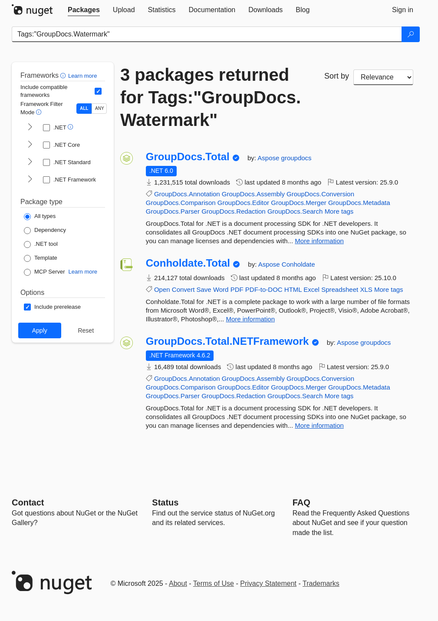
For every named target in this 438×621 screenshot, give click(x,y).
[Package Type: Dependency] (44, 231)
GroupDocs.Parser (173, 211)
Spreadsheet (339, 289)
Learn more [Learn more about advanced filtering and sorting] (82, 76)
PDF (237, 289)
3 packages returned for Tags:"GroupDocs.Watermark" (210, 97)
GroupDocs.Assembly (253, 194)
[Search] (411, 34)
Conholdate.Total (188, 263)
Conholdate (298, 264)
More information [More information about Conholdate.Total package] (250, 319)
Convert (183, 289)
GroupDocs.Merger (298, 202)
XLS (366, 289)
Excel (311, 289)
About (178, 583)
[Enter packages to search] (207, 34)
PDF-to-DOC (264, 289)
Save (204, 289)
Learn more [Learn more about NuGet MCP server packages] (83, 271)
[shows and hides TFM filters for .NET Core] (30, 145)
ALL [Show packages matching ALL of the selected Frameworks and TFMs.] (84, 108)
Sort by (336, 76)
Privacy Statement (268, 583)
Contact (28, 502)
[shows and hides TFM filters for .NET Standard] (30, 162)
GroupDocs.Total (188, 157)
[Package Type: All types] (39, 217)
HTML (293, 289)
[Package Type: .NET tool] (40, 244)
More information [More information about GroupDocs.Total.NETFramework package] (319, 425)
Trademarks (321, 583)
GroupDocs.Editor (243, 202)
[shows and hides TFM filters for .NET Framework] (30, 179)
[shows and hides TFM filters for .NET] (30, 127)
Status (165, 502)
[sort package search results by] (383, 77)
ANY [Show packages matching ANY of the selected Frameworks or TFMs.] (99, 108)
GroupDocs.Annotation (187, 194)
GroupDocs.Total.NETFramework (227, 341)
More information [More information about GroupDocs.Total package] (319, 240)
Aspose (269, 158)
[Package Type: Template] (40, 258)
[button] (64, 75)
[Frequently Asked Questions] (301, 502)
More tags (339, 211)
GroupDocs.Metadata (359, 202)
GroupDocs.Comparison (181, 202)
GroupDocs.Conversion (320, 194)
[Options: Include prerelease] (52, 307)
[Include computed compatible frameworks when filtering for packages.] (98, 91)
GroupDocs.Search (295, 211)
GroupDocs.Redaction (233, 211)
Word (221, 289)
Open (162, 289)
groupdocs (296, 158)
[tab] (83, 10)
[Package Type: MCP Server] (44, 272)
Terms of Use (213, 583)
